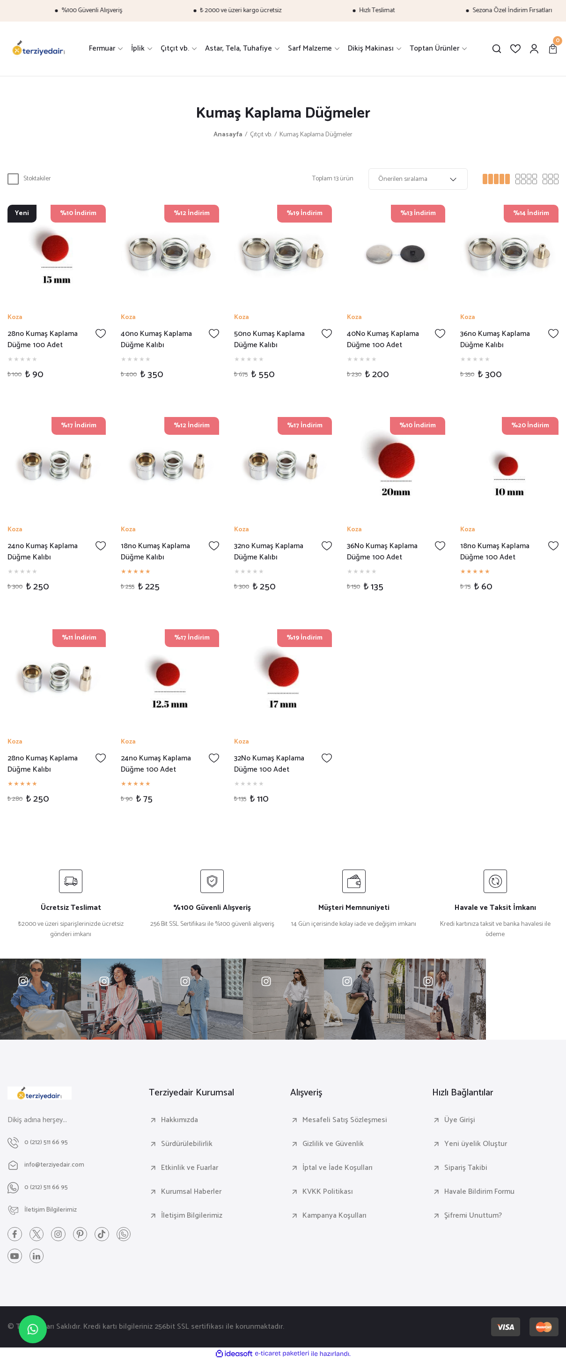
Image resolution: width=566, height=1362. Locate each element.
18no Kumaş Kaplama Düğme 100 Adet (494, 552)
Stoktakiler (37, 178)
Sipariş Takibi (465, 1168)
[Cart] (553, 48)
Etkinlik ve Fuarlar (189, 1168)
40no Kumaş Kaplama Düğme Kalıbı (156, 339)
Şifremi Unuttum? (473, 1215)
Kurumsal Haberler (191, 1192)
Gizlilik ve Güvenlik (333, 1144)
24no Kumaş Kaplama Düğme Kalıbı (42, 552)
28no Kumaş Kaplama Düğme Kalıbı (42, 764)
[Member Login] (534, 48)
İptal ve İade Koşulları (337, 1168)
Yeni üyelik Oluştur (475, 1144)
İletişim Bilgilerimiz (191, 1215)
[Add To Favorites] (101, 333)
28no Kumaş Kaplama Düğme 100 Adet (42, 339)
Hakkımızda (179, 1120)
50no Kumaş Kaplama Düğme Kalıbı (269, 339)
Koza (14, 318)
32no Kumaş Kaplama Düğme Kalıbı (268, 552)
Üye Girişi (459, 1120)
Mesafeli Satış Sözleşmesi (344, 1120)
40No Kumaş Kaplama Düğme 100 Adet (383, 339)
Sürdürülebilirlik (187, 1144)
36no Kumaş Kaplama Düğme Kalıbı (495, 339)
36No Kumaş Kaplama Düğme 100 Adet (382, 552)
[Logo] (38, 49)
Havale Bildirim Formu (479, 1192)
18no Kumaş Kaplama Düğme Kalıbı (155, 552)
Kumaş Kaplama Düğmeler (316, 135)
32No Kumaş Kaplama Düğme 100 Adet (269, 764)
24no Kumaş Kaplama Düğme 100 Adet (156, 764)
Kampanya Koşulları (334, 1215)
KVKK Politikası (327, 1192)
